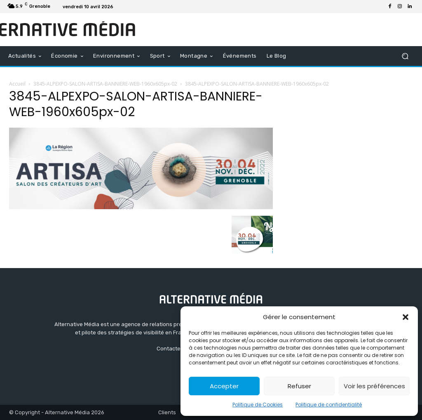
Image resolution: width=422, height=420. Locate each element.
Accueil (17, 83)
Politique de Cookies (257, 404)
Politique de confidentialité (328, 404)
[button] (405, 317)
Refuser (299, 386)
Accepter (224, 386)
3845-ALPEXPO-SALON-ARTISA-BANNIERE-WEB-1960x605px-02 (105, 83)
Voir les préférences (374, 386)
